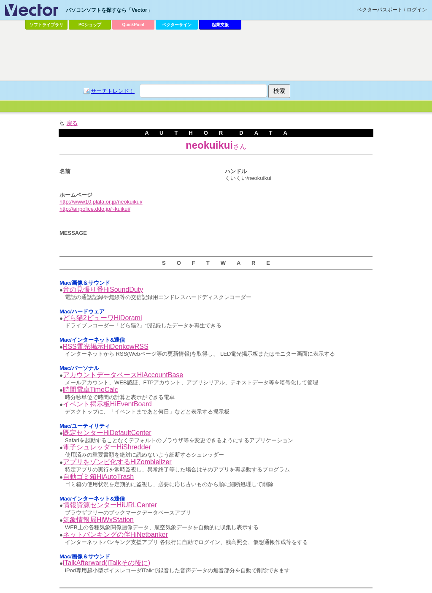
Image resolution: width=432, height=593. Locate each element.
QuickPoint (133, 24)
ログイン (417, 10)
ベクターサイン (177, 24)
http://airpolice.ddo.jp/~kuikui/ (94, 209)
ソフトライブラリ (46, 24)
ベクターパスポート (379, 10)
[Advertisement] (216, 55)
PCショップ (89, 24)
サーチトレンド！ (113, 91)
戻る (72, 123)
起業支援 (220, 24)
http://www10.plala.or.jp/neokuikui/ (101, 202)
